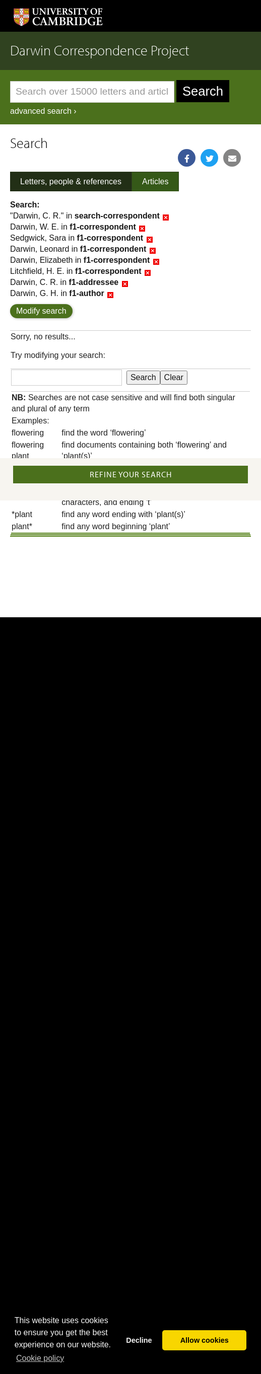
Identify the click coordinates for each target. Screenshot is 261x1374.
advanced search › (43, 111)
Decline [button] (139, 1340)
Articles (155, 181)
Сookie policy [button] (40, 1358)
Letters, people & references (70, 181)
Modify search (41, 311)
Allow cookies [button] (204, 1340)
